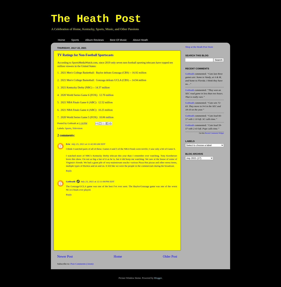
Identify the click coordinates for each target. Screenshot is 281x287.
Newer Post (65, 256)
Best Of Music (118, 39)
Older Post (170, 256)
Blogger (158, 278)
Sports (75, 39)
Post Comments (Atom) (81, 263)
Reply (69, 170)
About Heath (140, 39)
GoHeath (70, 181)
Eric (68, 144)
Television (77, 128)
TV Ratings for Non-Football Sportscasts (85, 55)
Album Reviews (94, 39)
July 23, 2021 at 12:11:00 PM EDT (98, 181)
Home (61, 39)
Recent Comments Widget (214, 133)
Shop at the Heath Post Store (199, 47)
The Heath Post (96, 19)
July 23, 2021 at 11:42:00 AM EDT (88, 144)
